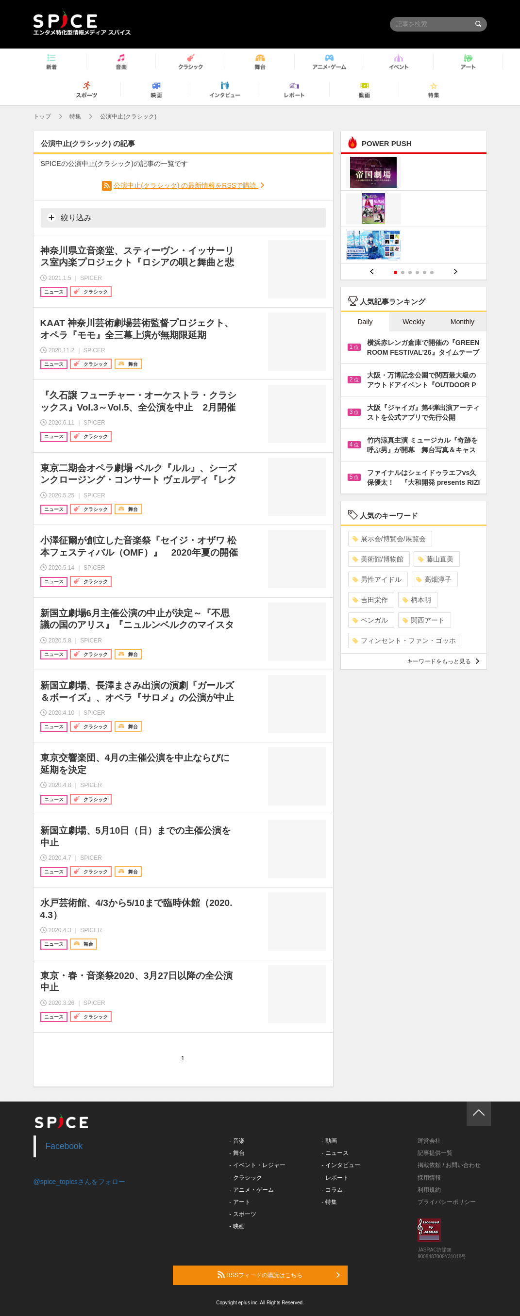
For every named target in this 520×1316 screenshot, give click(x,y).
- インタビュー (340, 1165)
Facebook (64, 1146)
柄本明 (417, 600)
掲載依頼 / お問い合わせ (449, 1165)
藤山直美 (435, 559)
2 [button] (402, 272)
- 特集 (328, 1202)
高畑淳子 (434, 579)
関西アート (424, 620)
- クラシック (245, 1177)
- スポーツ (242, 1214)
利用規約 (429, 1189)
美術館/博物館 (377, 559)
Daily (364, 322)
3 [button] (410, 272)
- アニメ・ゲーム (251, 1189)
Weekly (414, 322)
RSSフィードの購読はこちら (279, 1275)
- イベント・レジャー (257, 1165)
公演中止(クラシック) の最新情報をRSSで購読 (186, 185)
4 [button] (417, 272)
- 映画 (236, 1226)
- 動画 (328, 1140)
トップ (42, 116)
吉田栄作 (370, 600)
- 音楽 (236, 1140)
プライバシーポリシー (447, 1202)
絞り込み (69, 217)
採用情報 (429, 1177)
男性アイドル (377, 579)
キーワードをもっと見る (443, 661)
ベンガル (370, 620)
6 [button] (432, 272)
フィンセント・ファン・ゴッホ (404, 640)
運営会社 (429, 1140)
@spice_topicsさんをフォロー (79, 1181)
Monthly (462, 322)
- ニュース (334, 1153)
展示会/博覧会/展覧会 (389, 539)
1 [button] (395, 272)
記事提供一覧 (435, 1153)
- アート (239, 1202)
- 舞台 (236, 1153)
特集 (75, 116)
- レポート (334, 1177)
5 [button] (424, 272)
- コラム (331, 1189)
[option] (414, 210)
